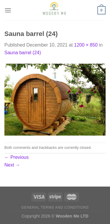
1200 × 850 (86, 44)
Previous (16, 157)
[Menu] (7, 10)
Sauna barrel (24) (22, 52)
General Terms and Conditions (55, 207)
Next (12, 164)
